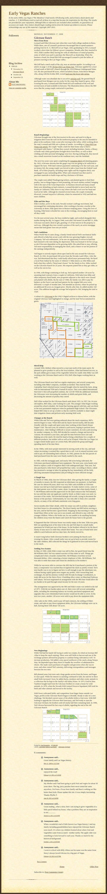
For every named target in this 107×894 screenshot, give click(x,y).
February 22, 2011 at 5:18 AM (52, 775)
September (17, 77)
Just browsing (18, 84)
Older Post (94, 866)
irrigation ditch (76, 161)
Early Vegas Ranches (27, 13)
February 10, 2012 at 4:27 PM (52, 856)
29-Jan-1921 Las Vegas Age (63, 67)
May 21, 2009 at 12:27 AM (51, 763)
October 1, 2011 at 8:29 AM (52, 842)
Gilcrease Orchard (64, 747)
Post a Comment (42, 862)
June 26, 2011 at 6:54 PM (51, 798)
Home (62, 866)
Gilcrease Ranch (18, 72)
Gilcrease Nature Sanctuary (48, 747)
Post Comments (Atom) (54, 872)
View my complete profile (17, 88)
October (16, 74)
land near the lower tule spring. (78, 74)
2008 (13, 66)
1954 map (49, 296)
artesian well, (75, 79)
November (17, 69)
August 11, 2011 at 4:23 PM (52, 815)
